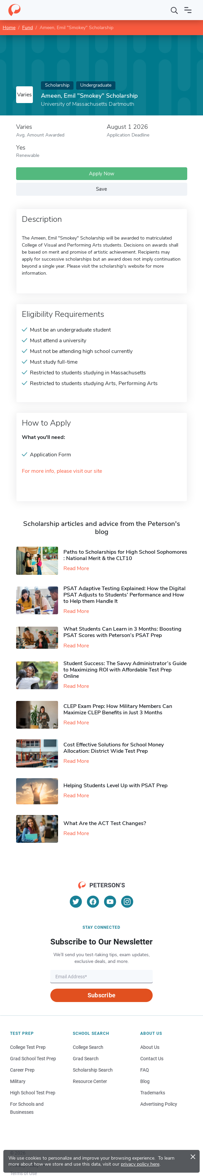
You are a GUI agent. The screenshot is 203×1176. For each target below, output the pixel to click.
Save (101, 189)
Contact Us (151, 1058)
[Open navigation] (188, 10)
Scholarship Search (93, 1070)
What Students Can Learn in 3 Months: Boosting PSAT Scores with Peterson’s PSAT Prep (122, 632)
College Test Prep (28, 1047)
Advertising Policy (158, 1104)
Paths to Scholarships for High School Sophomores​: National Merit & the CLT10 (125, 555)
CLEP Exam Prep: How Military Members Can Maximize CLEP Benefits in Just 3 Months (117, 709)
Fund (27, 27)
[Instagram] (127, 902)
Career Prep (22, 1070)
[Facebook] (93, 902)
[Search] (174, 10)
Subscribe (101, 995)
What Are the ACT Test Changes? (104, 823)
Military (18, 1081)
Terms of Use (23, 1173)
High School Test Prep (32, 1092)
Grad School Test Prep (33, 1058)
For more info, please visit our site (62, 471)
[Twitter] (76, 902)
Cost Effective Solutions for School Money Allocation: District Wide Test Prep (113, 748)
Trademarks (152, 1092)
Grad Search (86, 1058)
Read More (76, 568)
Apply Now (101, 173)
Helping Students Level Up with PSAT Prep (115, 785)
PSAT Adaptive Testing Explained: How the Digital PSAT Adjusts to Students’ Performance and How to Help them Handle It (124, 595)
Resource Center (90, 1081)
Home (9, 27)
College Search (88, 1047)
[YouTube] (110, 902)
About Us (149, 1047)
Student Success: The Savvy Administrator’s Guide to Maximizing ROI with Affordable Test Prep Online (125, 670)
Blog (145, 1081)
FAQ (144, 1070)
